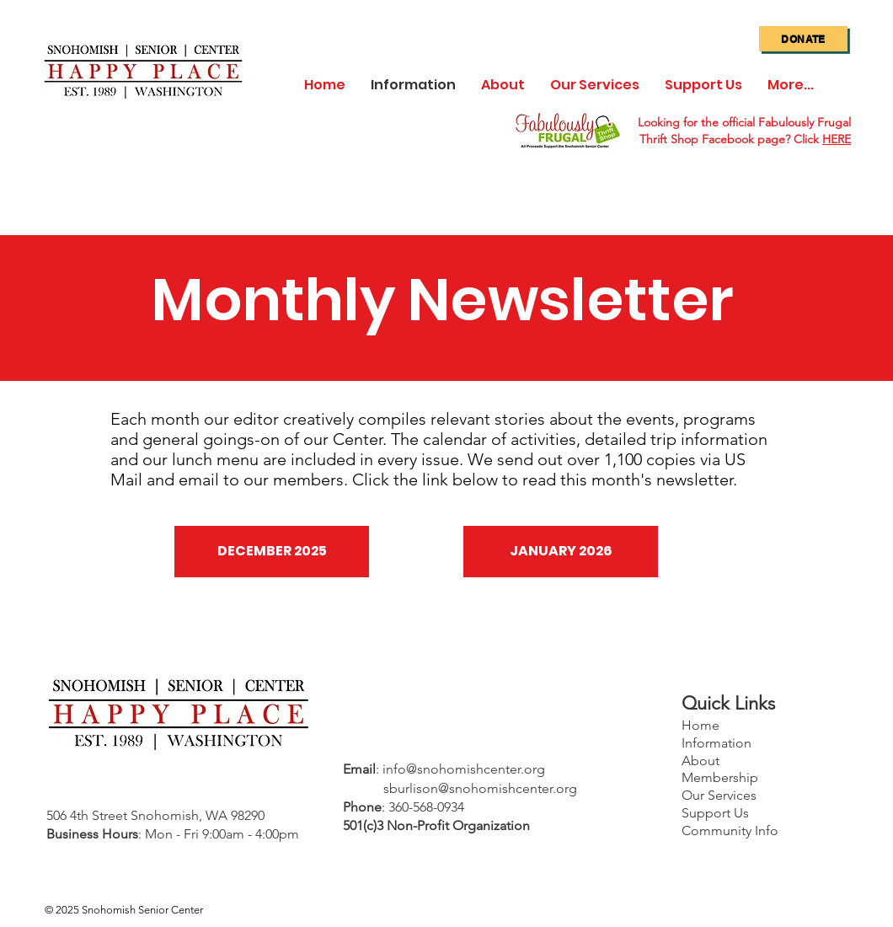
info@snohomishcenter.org (463, 769)
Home (700, 725)
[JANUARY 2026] (560, 551)
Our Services (719, 795)
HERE (836, 139)
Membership (720, 777)
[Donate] (803, 38)
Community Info (730, 831)
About (700, 761)
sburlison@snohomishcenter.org (480, 788)
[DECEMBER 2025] (271, 551)
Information (716, 743)
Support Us (715, 813)
